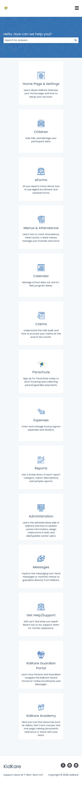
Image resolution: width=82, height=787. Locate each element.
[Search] (75, 40)
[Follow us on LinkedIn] (69, 765)
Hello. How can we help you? (28, 34)
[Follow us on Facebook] (63, 765)
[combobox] (38, 40)
